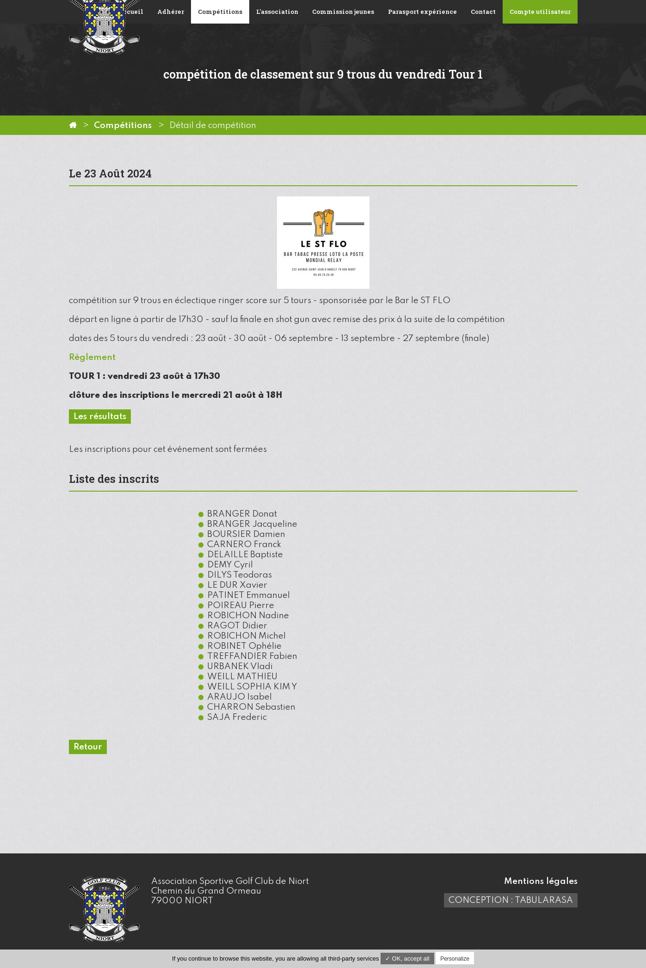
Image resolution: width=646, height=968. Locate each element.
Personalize (454, 959)
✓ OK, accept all (407, 958)
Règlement (92, 357)
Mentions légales (541, 881)
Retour (88, 747)
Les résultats (100, 416)
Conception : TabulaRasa (511, 900)
